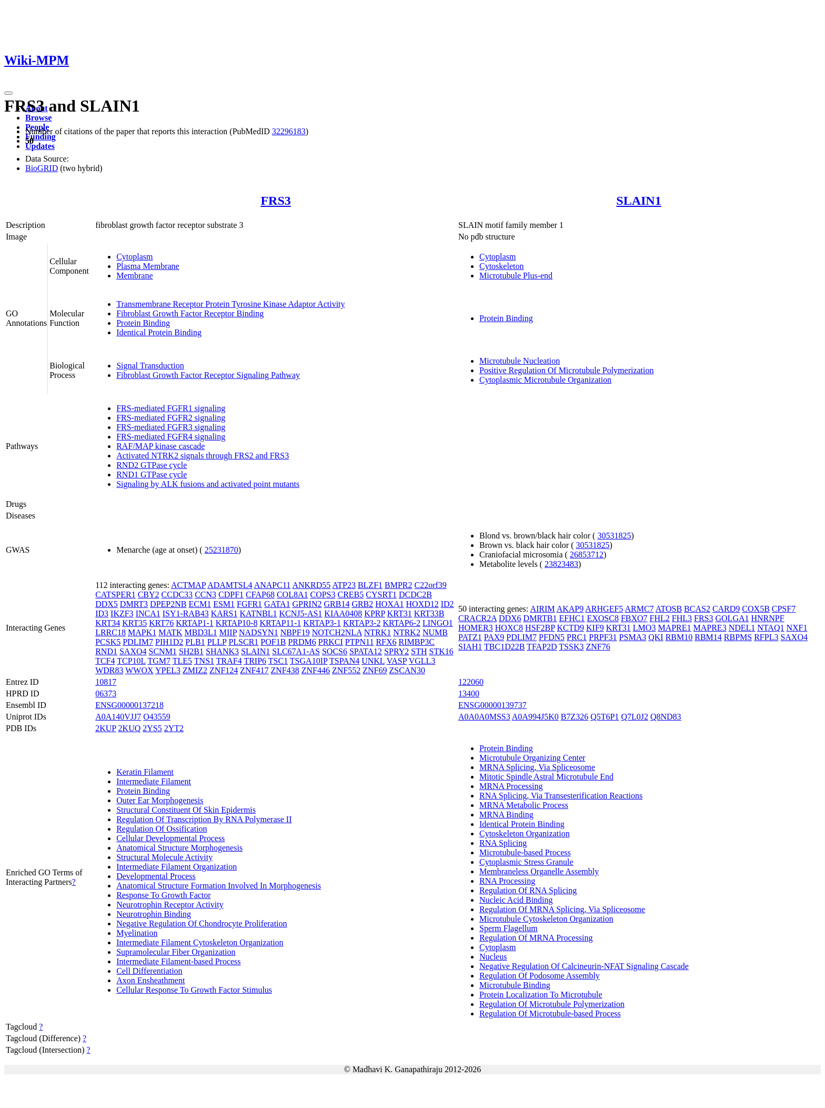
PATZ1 (470, 637)
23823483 (561, 564)
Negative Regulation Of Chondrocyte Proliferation (201, 923)
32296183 (289, 131)
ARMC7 (639, 608)
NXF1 (796, 627)
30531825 (614, 535)
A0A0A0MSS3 (484, 716)
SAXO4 (133, 651)
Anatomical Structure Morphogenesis (179, 847)
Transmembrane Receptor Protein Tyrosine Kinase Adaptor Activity (230, 304)
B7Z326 (574, 716)
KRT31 (399, 613)
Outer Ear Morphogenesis (159, 800)
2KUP (105, 728)
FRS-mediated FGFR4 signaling (170, 436)
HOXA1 (389, 604)
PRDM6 (302, 641)
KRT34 (107, 622)
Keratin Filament (145, 771)
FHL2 (660, 618)
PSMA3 (633, 637)
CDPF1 (231, 594)
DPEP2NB (168, 604)
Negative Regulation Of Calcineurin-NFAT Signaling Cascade (584, 966)
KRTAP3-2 (362, 622)
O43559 (156, 716)
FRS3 (275, 200)
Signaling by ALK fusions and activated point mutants (207, 484)
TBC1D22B (504, 646)
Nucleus (493, 956)
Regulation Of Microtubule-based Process (550, 1013)
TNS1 (204, 660)
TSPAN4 (344, 660)
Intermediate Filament (153, 781)
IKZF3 (122, 613)
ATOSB (669, 608)
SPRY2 (396, 651)
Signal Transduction (150, 365)
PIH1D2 (169, 641)
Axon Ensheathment (150, 980)
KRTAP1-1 (195, 622)
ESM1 (224, 604)
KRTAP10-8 (237, 622)
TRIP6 (255, 660)
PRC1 (577, 637)
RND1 (106, 651)
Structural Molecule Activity (164, 857)
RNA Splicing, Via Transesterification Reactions (560, 795)
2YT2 (174, 728)
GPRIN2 (306, 604)
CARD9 (726, 608)
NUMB (435, 632)
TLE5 (182, 660)
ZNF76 (598, 646)
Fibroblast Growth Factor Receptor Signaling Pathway (208, 375)
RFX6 (386, 641)
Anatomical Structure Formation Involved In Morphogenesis (218, 885)
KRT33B (429, 613)
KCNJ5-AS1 (301, 613)
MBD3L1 (201, 632)
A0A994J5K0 (535, 716)
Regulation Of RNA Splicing (528, 890)
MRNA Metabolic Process (523, 805)
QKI (655, 637)
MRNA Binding (506, 814)
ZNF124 (223, 670)
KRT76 (161, 622)
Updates (40, 146)
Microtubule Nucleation (519, 360)
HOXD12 (422, 604)
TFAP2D (542, 646)
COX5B (755, 608)
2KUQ (129, 728)
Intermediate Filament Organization (176, 866)
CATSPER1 (115, 594)
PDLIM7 (138, 641)
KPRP (374, 613)
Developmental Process (156, 876)
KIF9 (595, 627)
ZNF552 (346, 670)
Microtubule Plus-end (515, 275)
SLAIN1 (638, 200)
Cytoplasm (134, 256)
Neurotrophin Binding (153, 914)
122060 (471, 681)
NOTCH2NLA (337, 632)
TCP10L (131, 660)
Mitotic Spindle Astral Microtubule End (546, 776)
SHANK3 (222, 651)
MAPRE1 (674, 627)
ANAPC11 (272, 585)
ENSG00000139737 (492, 705)
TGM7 (158, 660)
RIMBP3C (417, 641)
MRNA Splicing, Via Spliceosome (537, 767)
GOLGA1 (732, 618)
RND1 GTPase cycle (151, 474)
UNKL (373, 660)
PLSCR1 (243, 641)
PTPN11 (359, 641)
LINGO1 (437, 622)
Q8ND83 (665, 716)
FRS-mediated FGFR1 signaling (170, 408)
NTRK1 (377, 632)
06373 (105, 693)
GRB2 (362, 604)
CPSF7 (784, 608)
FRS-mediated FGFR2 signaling (170, 417)
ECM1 (199, 604)
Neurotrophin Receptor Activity (170, 904)
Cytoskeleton (501, 266)
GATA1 (277, 604)
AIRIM (542, 608)
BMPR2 (398, 585)
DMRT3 (134, 604)
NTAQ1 (770, 627)
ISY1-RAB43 (186, 613)
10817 (105, 681)
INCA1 (148, 613)
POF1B (273, 641)
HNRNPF (767, 618)
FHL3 (682, 618)
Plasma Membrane (147, 266)
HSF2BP (540, 627)
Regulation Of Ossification (161, 828)
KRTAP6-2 (401, 622)
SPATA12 (365, 651)
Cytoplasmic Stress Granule (526, 861)
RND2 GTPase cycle (151, 465)
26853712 (586, 554)
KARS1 (224, 613)
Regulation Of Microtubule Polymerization (552, 1004)
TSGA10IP (308, 660)
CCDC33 (177, 594)
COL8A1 (292, 594)
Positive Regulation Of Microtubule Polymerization (566, 370)
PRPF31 (603, 637)
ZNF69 (375, 670)
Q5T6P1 (604, 716)
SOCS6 (334, 651)
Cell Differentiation (149, 970)
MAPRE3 (710, 627)
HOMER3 (475, 627)
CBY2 (148, 594)
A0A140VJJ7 (118, 716)
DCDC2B (415, 594)
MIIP (228, 632)
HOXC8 (509, 627)
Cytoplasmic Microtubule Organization (545, 379)
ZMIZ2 (195, 670)
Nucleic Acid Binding (516, 899)
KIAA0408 (343, 613)
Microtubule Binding (514, 985)
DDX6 (510, 618)
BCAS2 (697, 608)
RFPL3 (766, 637)
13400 (468, 693)
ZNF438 (285, 670)
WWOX (139, 670)
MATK (170, 632)
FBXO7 (634, 618)
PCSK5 (107, 641)
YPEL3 (167, 670)
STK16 (441, 651)
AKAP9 (570, 608)
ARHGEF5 (604, 608)
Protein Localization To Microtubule (540, 994)
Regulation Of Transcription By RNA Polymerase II (203, 819)
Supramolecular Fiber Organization (175, 951)
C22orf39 (431, 585)
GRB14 (336, 604)
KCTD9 (570, 627)
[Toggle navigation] (8, 93)
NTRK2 (406, 632)
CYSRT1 (381, 594)
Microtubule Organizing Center (532, 757)
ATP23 (343, 585)
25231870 (221, 549)
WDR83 (109, 670)
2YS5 (152, 728)
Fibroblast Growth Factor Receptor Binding (190, 313)
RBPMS (738, 637)
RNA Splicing (503, 843)
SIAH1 (470, 646)
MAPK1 (142, 632)
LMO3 (644, 627)
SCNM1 (163, 651)
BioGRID (41, 168)
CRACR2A (477, 618)
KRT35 (134, 622)
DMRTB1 (540, 618)
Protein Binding (143, 322)
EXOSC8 (602, 618)
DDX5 (106, 604)
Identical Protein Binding (159, 332)
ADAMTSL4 (229, 585)
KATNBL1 (258, 613)
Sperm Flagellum (508, 928)
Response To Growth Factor (163, 895)
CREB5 (351, 594)
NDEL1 (742, 627)
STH (419, 651)
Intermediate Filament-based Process (178, 961)
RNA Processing (507, 880)
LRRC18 (110, 632)
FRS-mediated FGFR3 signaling (170, 427)
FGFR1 (249, 604)
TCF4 (105, 660)
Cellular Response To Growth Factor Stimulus (194, 989)
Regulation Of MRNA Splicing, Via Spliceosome (562, 909)
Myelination (136, 933)
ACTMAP (188, 585)
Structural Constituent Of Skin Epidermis (186, 809)
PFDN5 (552, 637)
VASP (397, 660)
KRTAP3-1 (322, 622)
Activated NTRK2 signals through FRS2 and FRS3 (202, 455)
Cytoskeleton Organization (524, 833)
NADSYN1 (258, 632)
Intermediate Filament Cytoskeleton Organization (199, 942)
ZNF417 (254, 670)
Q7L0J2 (634, 716)
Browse (38, 117)
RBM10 (679, 637)
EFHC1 (572, 618)
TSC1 (278, 660)
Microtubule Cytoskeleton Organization (546, 918)
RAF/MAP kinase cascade (160, 446)
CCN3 (205, 594)
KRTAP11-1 (280, 622)
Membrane (134, 275)
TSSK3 (571, 646)
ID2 (447, 604)
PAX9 (494, 637)
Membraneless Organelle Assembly (539, 871)
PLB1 (195, 641)
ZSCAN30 (407, 670)
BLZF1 (370, 585)
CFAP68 (260, 594)
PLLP (217, 641)
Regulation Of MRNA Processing (536, 937)
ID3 (101, 613)
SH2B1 (191, 651)
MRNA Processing (510, 786)
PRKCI (330, 641)
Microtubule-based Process (525, 852)
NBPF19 (295, 632)
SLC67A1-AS (296, 651)
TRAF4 (229, 660)
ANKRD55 (311, 585)
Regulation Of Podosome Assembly (539, 975)
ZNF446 (315, 670)
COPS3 (322, 594)
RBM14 (708, 637)
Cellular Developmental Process (170, 838)
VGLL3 (422, 660)
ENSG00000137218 (129, 705)
